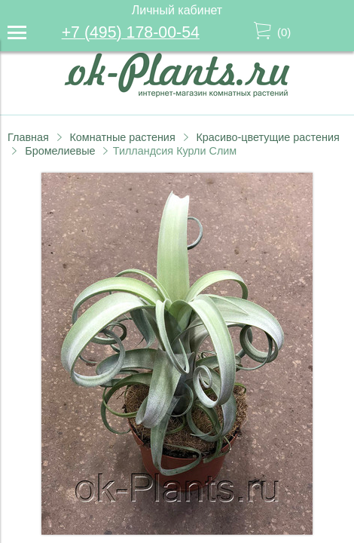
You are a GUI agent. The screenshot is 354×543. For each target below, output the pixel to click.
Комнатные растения (122, 137)
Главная (28, 137)
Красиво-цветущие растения (267, 137)
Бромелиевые (60, 151)
